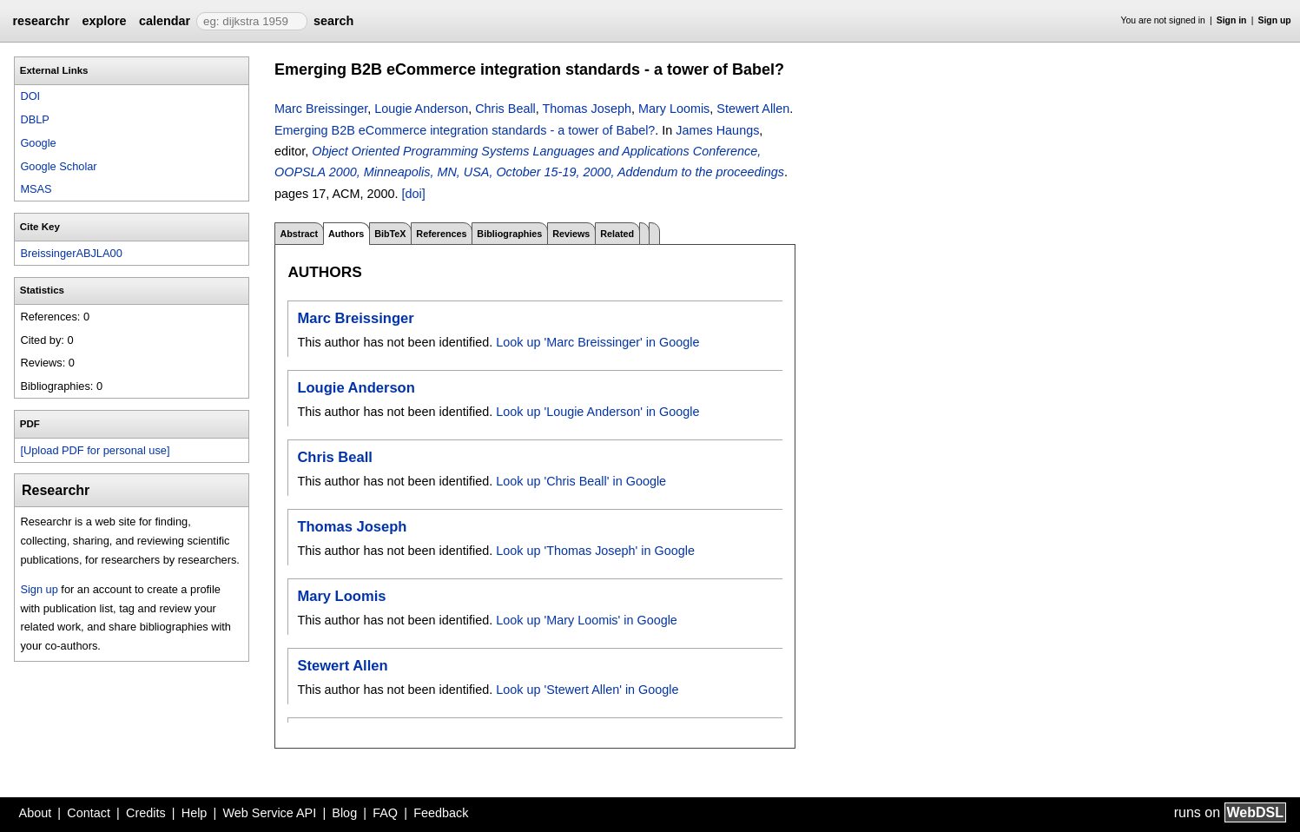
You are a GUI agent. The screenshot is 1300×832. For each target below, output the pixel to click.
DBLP (34, 119)
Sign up (1274, 20)
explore (104, 21)
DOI (30, 95)
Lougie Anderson (421, 109)
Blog (344, 813)
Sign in (1232, 20)
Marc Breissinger (320, 109)
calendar (164, 21)
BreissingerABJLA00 (71, 253)
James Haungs (717, 130)
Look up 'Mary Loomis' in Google (586, 620)
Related (617, 233)
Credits (146, 813)
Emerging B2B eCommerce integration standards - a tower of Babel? (464, 130)
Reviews (571, 233)
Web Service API (269, 813)
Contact (88, 813)
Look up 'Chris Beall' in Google (581, 481)
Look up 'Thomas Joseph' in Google (595, 551)
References (441, 233)
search (333, 21)
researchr (40, 21)
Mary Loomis (673, 109)
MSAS (35, 188)
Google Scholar (58, 166)
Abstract (299, 233)
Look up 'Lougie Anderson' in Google (597, 412)
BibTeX (390, 233)
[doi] (413, 194)
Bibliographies (509, 233)
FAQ (385, 813)
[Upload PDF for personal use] (94, 450)
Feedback (440, 813)
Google (38, 142)
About (35, 813)
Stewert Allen (752, 109)
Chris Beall (505, 109)
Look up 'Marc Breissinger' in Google (597, 342)
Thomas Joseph (587, 109)
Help (194, 813)
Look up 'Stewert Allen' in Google (587, 690)
